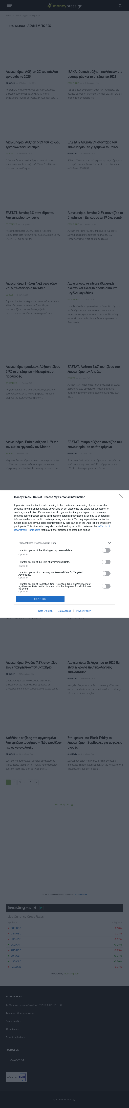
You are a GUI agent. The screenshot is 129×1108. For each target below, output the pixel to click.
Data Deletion (45, 611)
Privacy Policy (83, 611)
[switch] (106, 550)
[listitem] (64, 543)
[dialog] (64, 554)
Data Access (64, 611)
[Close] (122, 497)
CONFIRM (40, 599)
